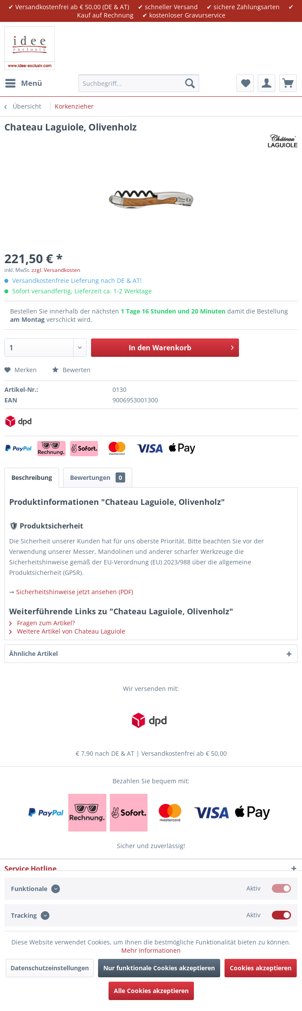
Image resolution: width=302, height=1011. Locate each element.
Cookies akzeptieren (260, 968)
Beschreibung (31, 477)
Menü (23, 82)
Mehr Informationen (151, 950)
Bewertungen (97, 477)
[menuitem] (23, 83)
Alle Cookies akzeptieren (151, 990)
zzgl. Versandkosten (56, 270)
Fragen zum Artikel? (42, 623)
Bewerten (71, 370)
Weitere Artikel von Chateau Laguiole (67, 631)
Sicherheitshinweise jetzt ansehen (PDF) (74, 592)
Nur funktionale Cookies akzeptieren (159, 968)
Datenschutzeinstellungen (50, 968)
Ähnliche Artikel (33, 653)
